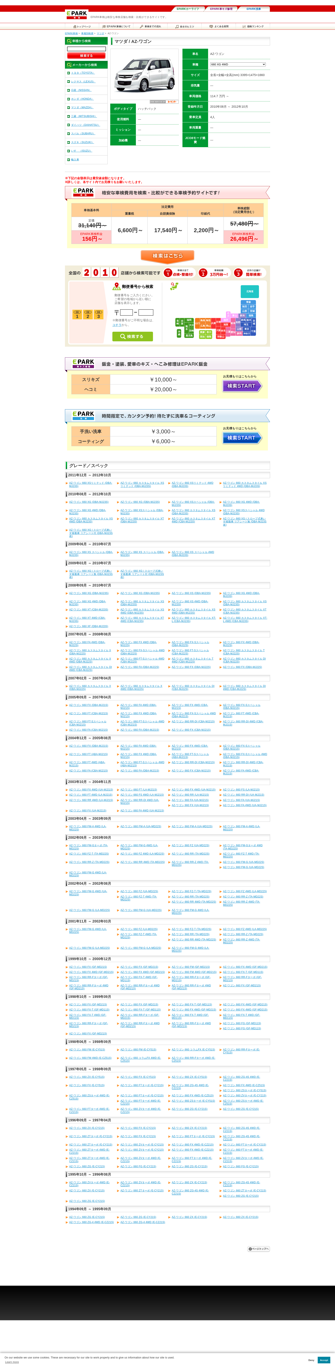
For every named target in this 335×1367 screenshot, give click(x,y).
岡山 (208, 325)
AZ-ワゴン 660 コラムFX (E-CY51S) (193, 1049)
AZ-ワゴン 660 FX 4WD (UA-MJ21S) (91, 789)
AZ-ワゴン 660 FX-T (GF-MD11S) (243, 972)
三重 (228, 331)
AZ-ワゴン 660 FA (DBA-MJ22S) (139, 667)
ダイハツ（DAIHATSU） (85, 124)
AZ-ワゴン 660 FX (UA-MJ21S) (190, 805)
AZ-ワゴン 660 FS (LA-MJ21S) (241, 789)
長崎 (177, 322)
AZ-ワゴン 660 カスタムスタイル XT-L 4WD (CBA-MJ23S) (245, 619)
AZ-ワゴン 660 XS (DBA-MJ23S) (191, 593)
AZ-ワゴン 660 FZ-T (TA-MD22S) (89, 853)
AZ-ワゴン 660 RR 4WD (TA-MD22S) (142, 862)
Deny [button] (311, 1360)
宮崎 (191, 330)
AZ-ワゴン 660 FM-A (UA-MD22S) (140, 826)
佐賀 (182, 322)
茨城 (254, 322)
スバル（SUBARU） (83, 133)
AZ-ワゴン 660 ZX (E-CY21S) (87, 1127)
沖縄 (179, 333)
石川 (228, 314)
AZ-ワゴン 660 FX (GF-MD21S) (88, 966)
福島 (251, 315)
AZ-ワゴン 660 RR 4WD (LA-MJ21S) (91, 800)
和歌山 (220, 336)
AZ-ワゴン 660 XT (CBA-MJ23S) (88, 609)
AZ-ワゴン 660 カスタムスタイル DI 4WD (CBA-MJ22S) (90, 669)
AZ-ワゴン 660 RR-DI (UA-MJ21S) (243, 794)
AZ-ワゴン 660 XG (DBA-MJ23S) (89, 501)
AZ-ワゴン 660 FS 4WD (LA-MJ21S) (142, 794)
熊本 (186, 327)
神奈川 (247, 333)
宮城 (252, 311)
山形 (244, 311)
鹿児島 (189, 335)
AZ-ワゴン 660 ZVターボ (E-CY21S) (244, 1095)
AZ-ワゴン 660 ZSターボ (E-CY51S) (244, 1090)
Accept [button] (324, 1360)
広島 (202, 325)
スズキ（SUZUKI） (82, 142)
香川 (209, 332)
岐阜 (233, 323)
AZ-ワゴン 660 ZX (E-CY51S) (87, 1076)
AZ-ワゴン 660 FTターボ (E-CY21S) (142, 1085)
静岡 (239, 333)
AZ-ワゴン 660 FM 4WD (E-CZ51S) (90, 1057)
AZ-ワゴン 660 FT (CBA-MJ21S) (88, 713)
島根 (202, 320)
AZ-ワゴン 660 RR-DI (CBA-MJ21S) (193, 721)
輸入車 (75, 159)
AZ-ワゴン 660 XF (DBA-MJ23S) (88, 626)
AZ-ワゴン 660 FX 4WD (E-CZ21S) (193, 1144)
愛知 (233, 332)
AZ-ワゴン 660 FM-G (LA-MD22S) (89, 910)
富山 (234, 315)
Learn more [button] (12, 1362)
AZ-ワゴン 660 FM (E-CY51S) (87, 1049)
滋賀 (225, 324)
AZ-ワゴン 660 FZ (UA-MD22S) (190, 845)
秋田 (244, 306)
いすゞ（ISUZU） (81, 150)
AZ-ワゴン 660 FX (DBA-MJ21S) (88, 705)
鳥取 (208, 320)
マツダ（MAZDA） (82, 107)
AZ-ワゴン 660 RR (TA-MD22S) (190, 853)
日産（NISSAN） (81, 90)
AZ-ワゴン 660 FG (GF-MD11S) (242, 1023)
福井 (225, 320)
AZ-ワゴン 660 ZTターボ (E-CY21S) (90, 1136)
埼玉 (246, 324)
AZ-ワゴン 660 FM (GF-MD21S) (191, 966)
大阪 (218, 330)
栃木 (249, 320)
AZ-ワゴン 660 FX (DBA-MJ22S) (191, 667)
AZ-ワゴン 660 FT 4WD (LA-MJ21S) (90, 794)
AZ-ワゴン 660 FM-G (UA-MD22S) (243, 862)
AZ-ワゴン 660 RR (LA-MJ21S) (190, 794)
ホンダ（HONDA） (82, 98)
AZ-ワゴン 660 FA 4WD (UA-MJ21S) (245, 805)
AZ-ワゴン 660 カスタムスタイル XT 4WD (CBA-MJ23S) (193, 520)
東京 (246, 329)
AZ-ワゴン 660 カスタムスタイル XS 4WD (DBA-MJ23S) (91, 520)
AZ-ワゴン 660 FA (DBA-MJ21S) (139, 729)
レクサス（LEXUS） (83, 81)
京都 (218, 322)
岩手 (252, 306)
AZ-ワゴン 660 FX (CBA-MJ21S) (191, 729)
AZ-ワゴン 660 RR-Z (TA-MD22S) (89, 862)
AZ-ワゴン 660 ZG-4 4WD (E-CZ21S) (91, 1222)
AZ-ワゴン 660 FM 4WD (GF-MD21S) (194, 972)
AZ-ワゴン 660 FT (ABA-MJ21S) (88, 754)
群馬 (243, 320)
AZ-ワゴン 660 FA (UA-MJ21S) (190, 800)
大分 (191, 325)
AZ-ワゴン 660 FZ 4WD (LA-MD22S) (142, 853)
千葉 (253, 331)
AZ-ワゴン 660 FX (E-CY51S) (138, 1076)
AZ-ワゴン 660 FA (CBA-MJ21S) (88, 729)
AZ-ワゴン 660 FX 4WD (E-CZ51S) (244, 1085)
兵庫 (213, 323)
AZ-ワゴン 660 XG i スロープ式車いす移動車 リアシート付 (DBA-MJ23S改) (91, 533)
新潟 (242, 315)
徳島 (209, 336)
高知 (202, 336)
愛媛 (202, 332)
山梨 (239, 329)
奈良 (223, 330)
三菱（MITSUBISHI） (84, 116)
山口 (197, 323)
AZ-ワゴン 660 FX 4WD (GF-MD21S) (245, 966)
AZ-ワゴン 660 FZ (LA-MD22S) (139, 929)
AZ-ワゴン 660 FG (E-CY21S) (138, 1166)
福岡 (189, 320)
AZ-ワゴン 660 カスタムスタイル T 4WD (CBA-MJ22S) (192, 660)
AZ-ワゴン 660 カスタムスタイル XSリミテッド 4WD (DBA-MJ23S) (245, 484)
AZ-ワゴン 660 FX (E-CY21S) (138, 1127)
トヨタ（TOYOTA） (83, 72)
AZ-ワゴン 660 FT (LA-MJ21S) (138, 789)
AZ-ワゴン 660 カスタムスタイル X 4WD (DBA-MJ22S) (90, 660)
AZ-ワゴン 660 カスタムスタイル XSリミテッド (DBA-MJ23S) (142, 484)
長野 (238, 322)
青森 (248, 302)
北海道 (249, 291)
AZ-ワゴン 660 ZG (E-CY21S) (189, 1108)
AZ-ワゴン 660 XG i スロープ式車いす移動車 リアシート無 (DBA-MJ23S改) (244, 521)
